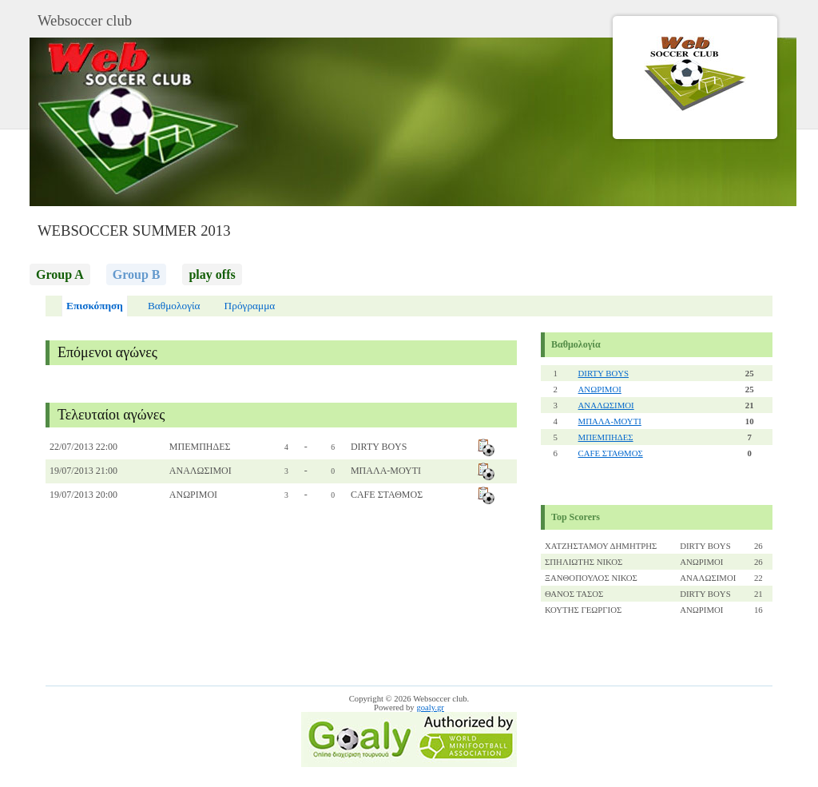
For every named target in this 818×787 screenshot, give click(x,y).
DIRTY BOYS (603, 373)
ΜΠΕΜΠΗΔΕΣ (605, 437)
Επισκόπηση (94, 306)
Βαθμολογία (174, 306)
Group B (137, 274)
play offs (212, 274)
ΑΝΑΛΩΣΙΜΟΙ (606, 405)
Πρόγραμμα (250, 306)
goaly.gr (430, 707)
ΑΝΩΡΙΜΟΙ (599, 389)
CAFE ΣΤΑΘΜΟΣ (610, 453)
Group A (60, 274)
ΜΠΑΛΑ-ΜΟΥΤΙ (609, 421)
